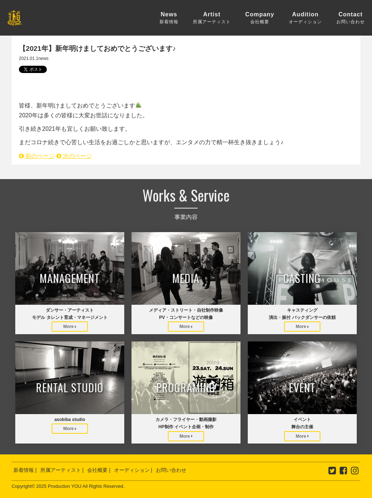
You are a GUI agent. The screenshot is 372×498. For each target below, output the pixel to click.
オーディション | (133, 470)
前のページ (36, 156)
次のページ (74, 156)
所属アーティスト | (62, 470)
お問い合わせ (171, 470)
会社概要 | (98, 470)
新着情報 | (25, 470)
